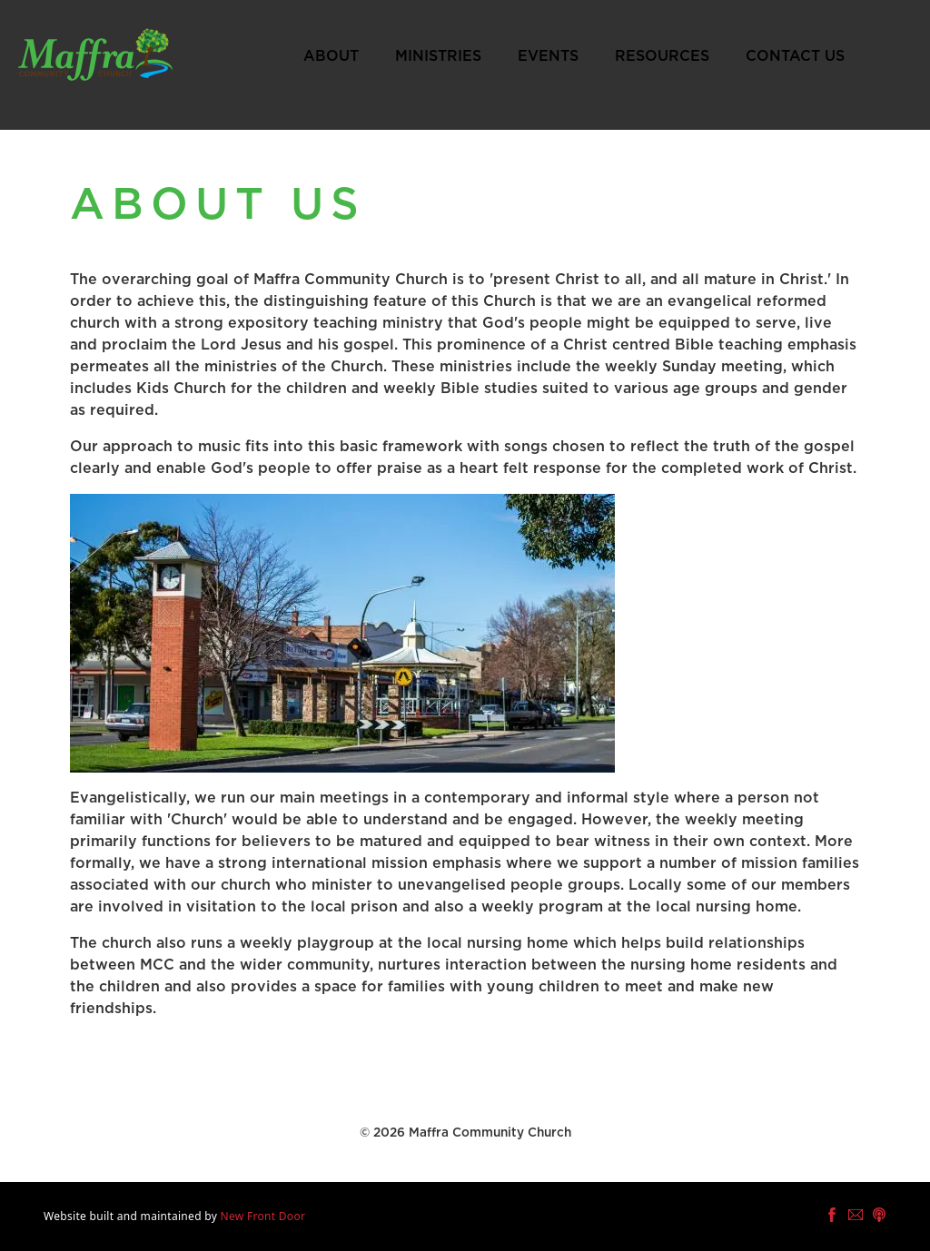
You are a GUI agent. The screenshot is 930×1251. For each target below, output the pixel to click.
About (331, 56)
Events (548, 56)
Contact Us (795, 56)
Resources (662, 56)
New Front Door (263, 1216)
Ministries (438, 56)
